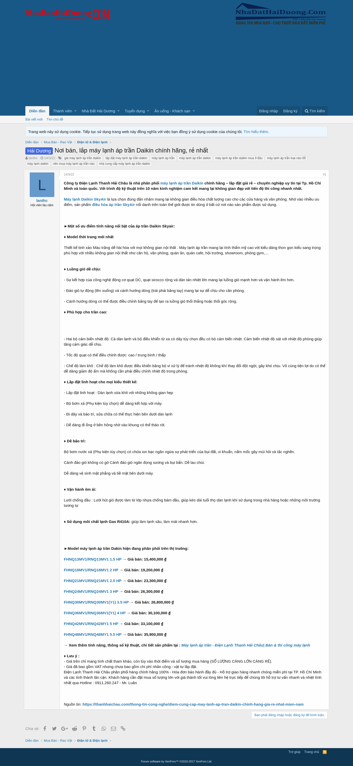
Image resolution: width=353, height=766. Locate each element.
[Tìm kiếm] (315, 111)
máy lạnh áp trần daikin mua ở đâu (239, 158)
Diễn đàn (37, 111)
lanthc (33, 158)
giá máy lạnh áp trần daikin (82, 158)
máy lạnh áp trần (163, 158)
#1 (323, 174)
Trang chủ (311, 752)
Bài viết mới (34, 119)
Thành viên (62, 111)
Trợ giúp (294, 752)
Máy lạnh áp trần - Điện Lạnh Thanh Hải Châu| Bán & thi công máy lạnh (247, 645)
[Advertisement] (176, 68)
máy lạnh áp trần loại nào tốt (286, 158)
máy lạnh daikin (37, 164)
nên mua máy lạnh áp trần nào (74, 164)
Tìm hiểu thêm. (256, 131)
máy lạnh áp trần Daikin (183, 183)
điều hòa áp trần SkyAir (115, 204)
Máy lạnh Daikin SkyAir (86, 199)
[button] (75, 111)
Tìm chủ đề (55, 119)
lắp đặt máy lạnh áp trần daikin (126, 158)
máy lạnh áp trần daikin (195, 158)
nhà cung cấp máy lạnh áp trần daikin (124, 164)
